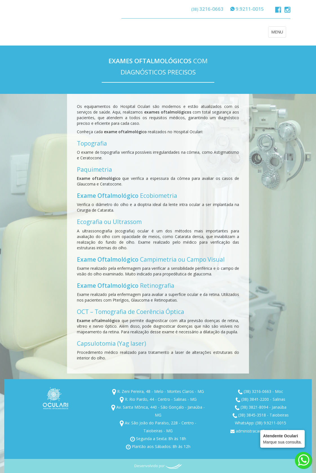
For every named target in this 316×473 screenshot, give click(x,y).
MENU (278, 33)
